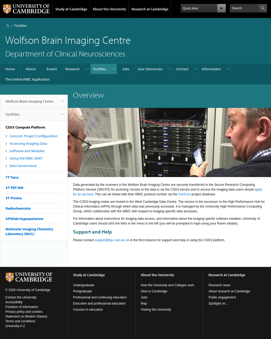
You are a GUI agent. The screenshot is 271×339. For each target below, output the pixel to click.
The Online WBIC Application (27, 79)
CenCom (184, 194)
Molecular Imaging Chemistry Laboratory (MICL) (29, 231)
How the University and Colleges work (167, 285)
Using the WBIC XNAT (26, 158)
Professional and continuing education (100, 297)
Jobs (125, 69)
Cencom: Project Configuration (34, 136)
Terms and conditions (20, 321)
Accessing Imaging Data (28, 143)
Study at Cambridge (71, 9)
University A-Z (15, 326)
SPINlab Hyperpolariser (24, 218)
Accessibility (13, 302)
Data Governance (23, 165)
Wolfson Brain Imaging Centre (29, 103)
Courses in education (88, 309)
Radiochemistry (18, 208)
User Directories (150, 69)
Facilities (20, 26)
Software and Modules (27, 150)
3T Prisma (14, 198)
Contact (182, 69)
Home (7, 25)
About (31, 69)
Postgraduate (82, 291)
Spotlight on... (218, 303)
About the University (109, 9)
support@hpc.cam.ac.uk (112, 240)
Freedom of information (21, 307)
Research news (220, 285)
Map (144, 303)
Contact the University (20, 297)
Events (52, 69)
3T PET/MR (14, 187)
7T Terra (12, 177)
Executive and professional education (99, 303)
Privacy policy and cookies (24, 312)
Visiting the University (156, 309)
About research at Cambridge (229, 291)
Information (211, 69)
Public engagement (222, 297)
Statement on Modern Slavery (26, 316)
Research (72, 69)
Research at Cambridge (150, 9)
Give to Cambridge (154, 291)
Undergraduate (83, 285)
